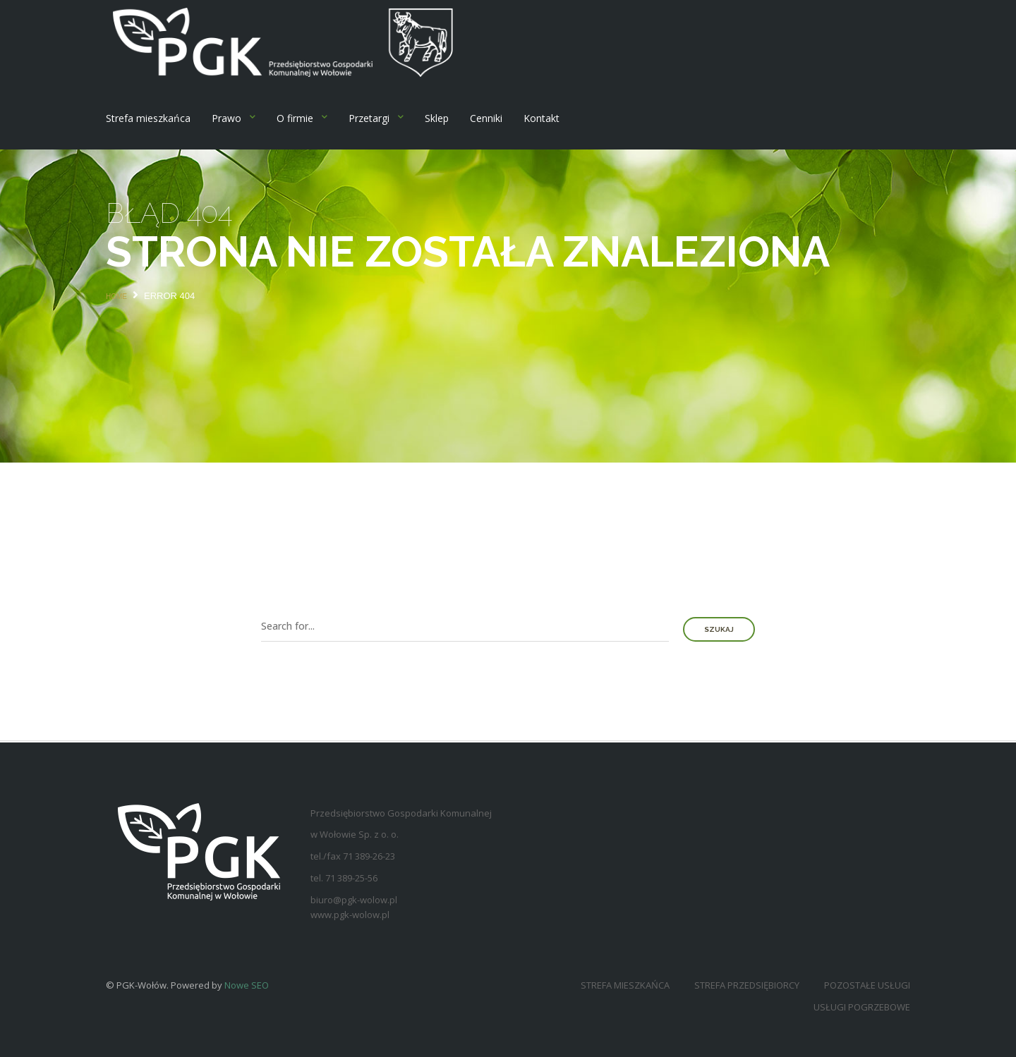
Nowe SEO (246, 985)
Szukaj (719, 629)
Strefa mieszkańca (148, 118)
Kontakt (542, 118)
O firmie (295, 118)
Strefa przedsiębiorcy (746, 985)
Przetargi (369, 118)
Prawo (226, 118)
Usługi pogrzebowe (862, 1007)
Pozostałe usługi (867, 985)
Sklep (437, 118)
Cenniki (486, 118)
